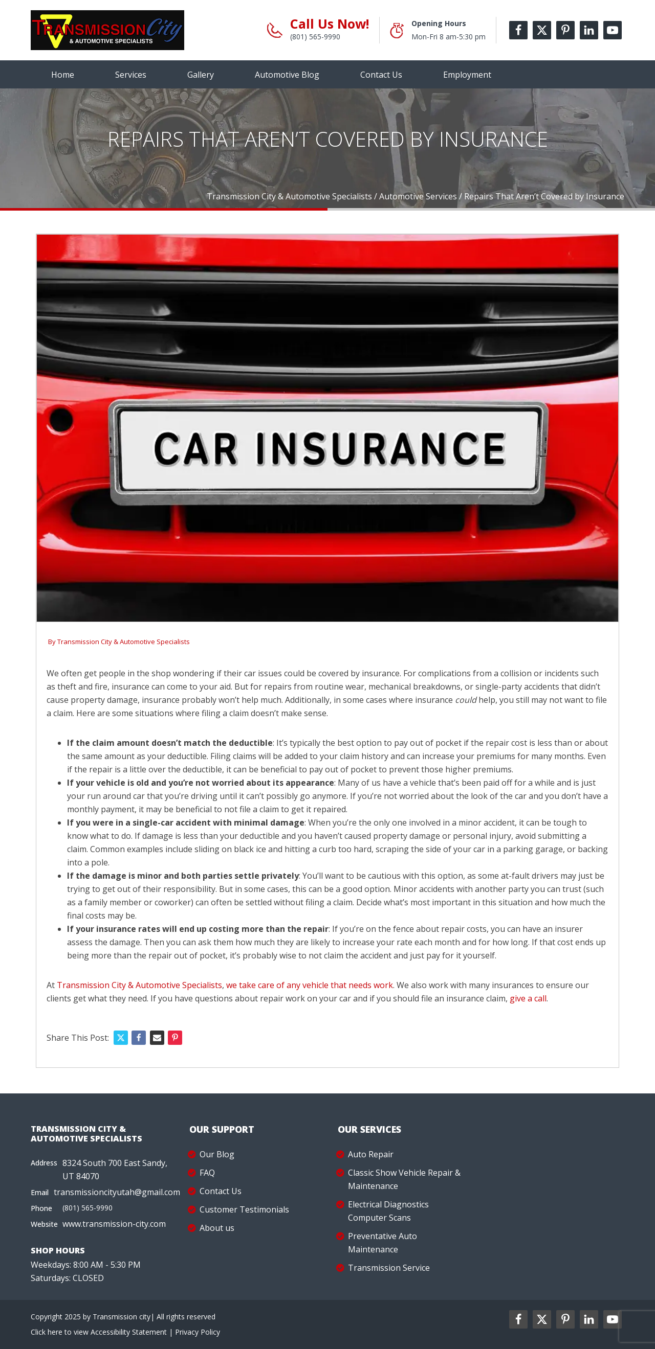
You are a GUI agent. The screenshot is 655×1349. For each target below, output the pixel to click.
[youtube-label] (612, 30)
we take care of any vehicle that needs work (309, 985)
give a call (528, 998)
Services (130, 74)
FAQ (207, 1172)
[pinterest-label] (565, 30)
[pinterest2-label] (565, 1319)
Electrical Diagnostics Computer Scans (388, 1211)
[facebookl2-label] (518, 1319)
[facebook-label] (518, 30)
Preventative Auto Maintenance (382, 1242)
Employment (467, 74)
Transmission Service (389, 1267)
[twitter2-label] (542, 1319)
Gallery (200, 74)
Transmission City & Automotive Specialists (123, 641)
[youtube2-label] (612, 1319)
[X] (121, 1038)
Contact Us (381, 74)
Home (62, 74)
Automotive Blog (287, 74)
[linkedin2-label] (589, 1319)
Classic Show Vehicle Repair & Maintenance (404, 1179)
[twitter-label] (542, 30)
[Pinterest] (175, 1038)
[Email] (157, 1038)
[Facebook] (139, 1038)
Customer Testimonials (244, 1209)
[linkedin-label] (589, 30)
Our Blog (217, 1154)
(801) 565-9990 (315, 36)
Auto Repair (371, 1154)
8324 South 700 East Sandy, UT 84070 (114, 1169)
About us (217, 1227)
